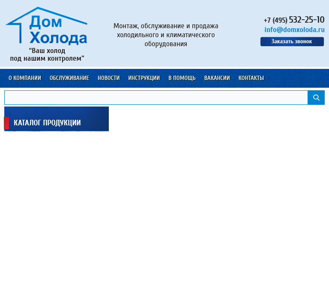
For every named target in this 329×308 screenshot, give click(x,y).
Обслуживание (69, 78)
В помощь (181, 78)
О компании (25, 78)
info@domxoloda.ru (294, 29)
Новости (109, 78)
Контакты (251, 78)
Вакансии (217, 78)
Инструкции (144, 78)
